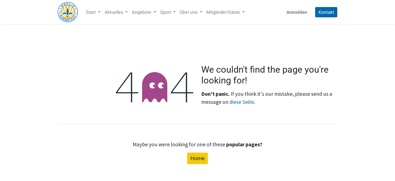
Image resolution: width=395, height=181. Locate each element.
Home (197, 158)
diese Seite (241, 102)
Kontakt (326, 12)
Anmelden (296, 12)
